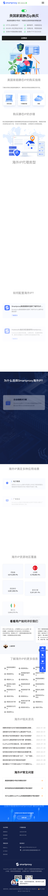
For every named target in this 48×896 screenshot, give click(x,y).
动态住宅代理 (23, 832)
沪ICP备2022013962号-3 (30, 889)
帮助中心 (5, 847)
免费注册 (24, 817)
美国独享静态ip (40, 680)
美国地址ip (24, 696)
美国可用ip (39, 707)
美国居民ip (10, 674)
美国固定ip (39, 702)
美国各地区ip (25, 707)
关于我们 (5, 851)
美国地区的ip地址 (40, 696)
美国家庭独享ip (25, 685)
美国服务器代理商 (25, 674)
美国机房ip (24, 680)
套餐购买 (5, 832)
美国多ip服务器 (40, 691)
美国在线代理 (11, 702)
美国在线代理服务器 (25, 702)
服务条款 (5, 854)
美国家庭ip (24, 668)
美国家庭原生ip (40, 685)
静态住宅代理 (23, 835)
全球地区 (5, 838)
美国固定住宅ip (11, 707)
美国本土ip (10, 680)
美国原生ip (10, 712)
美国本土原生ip (40, 674)
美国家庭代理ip (25, 691)
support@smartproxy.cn (29, 847)
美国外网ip (10, 696)
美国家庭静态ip (11, 668)
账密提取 (5, 835)
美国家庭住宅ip (11, 691)
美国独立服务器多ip (11, 685)
